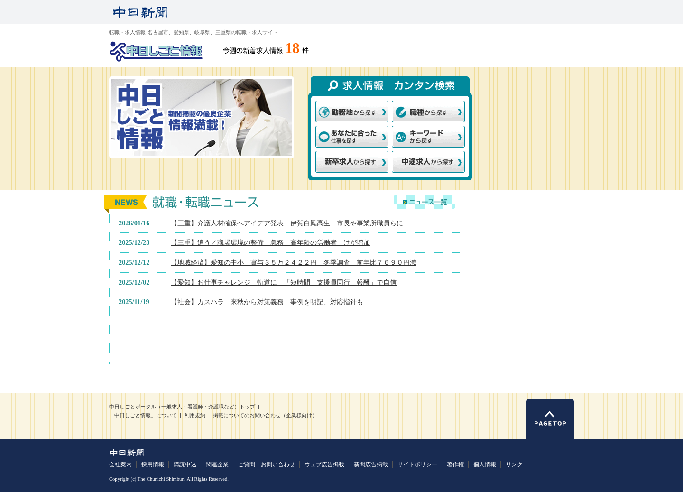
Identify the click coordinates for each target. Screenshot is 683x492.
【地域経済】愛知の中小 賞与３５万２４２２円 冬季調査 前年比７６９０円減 (293, 262)
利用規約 (195, 415)
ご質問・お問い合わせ (266, 464)
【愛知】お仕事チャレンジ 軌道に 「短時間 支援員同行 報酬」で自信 (284, 282)
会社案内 (120, 464)
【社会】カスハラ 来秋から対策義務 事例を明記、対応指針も (267, 302)
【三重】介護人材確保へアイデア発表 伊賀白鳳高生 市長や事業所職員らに (287, 223)
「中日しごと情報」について (143, 415)
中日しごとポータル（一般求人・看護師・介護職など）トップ (182, 406)
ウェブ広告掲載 (324, 464)
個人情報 (484, 464)
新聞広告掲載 (371, 464)
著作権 (455, 464)
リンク (514, 464)
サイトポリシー (417, 464)
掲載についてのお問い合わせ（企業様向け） (265, 415)
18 (292, 48)
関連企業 (217, 464)
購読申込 (185, 464)
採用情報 (152, 464)
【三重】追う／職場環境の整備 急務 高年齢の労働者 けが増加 (270, 242)
